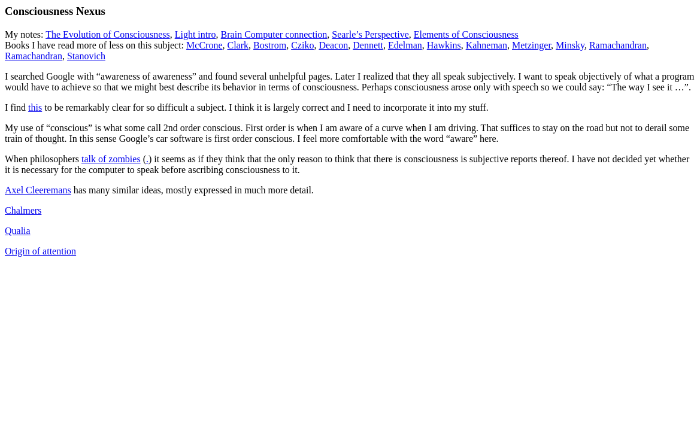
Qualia (18, 231)
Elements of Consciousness (466, 34)
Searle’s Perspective (370, 34)
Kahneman (486, 45)
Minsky (570, 45)
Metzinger (531, 45)
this (35, 107)
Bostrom (269, 45)
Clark (238, 45)
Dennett (368, 45)
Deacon (333, 45)
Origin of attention (40, 251)
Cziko (302, 45)
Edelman (405, 45)
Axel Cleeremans (38, 190)
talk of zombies (111, 159)
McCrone (204, 45)
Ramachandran (618, 45)
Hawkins (444, 45)
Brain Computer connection (274, 34)
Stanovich (86, 56)
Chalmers (23, 210)
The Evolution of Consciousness (108, 34)
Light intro (195, 34)
